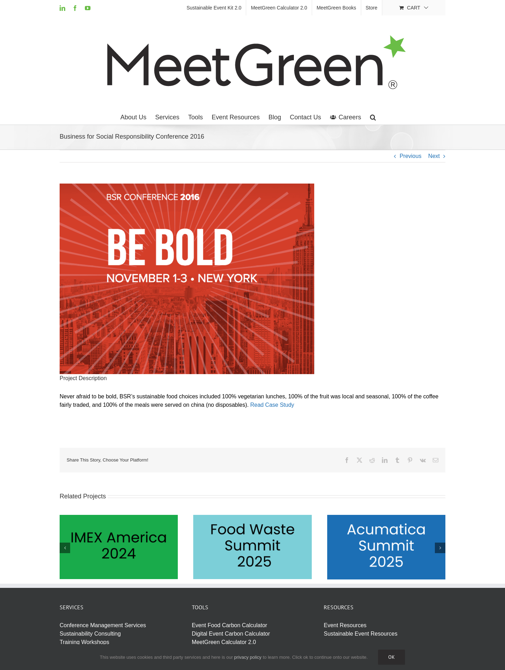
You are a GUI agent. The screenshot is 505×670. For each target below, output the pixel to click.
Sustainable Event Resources (360, 634)
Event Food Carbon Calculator (229, 625)
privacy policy (248, 657)
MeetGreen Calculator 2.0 (224, 642)
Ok (391, 657)
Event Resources (345, 625)
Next (434, 156)
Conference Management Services (103, 625)
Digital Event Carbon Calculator (231, 634)
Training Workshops (84, 642)
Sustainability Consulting (90, 634)
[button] (373, 117)
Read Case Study (272, 405)
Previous (410, 156)
